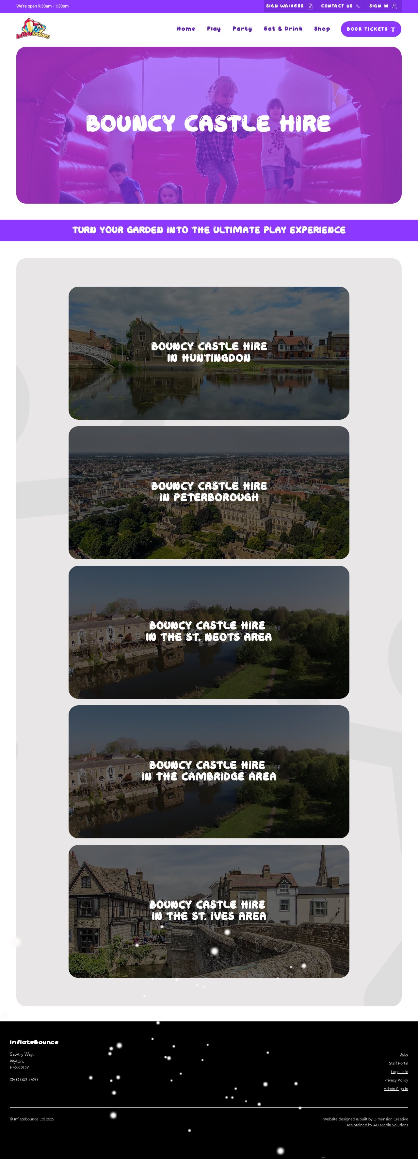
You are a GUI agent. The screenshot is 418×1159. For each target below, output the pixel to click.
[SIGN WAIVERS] (290, 6)
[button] (213, 29)
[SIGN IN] (383, 6)
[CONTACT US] (340, 6)
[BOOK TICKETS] (371, 29)
